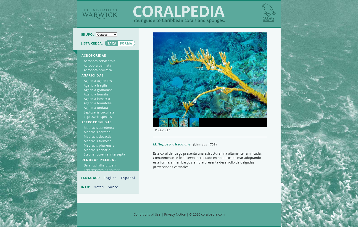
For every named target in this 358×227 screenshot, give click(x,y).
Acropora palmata (97, 65)
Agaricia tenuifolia (98, 103)
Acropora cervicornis (99, 61)
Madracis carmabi (97, 132)
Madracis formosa (97, 141)
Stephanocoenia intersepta (104, 154)
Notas (99, 187)
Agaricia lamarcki (97, 99)
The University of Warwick (99, 14)
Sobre (113, 187)
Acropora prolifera (98, 70)
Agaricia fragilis (96, 85)
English (111, 178)
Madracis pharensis (99, 145)
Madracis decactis (97, 136)
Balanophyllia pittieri (100, 165)
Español (128, 178)
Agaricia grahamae (98, 90)
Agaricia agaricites (98, 81)
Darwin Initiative (269, 12)
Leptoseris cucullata (99, 112)
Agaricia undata (96, 108)
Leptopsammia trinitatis (102, 170)
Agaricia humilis (96, 94)
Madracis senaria (97, 150)
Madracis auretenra (99, 127)
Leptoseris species (98, 116)
